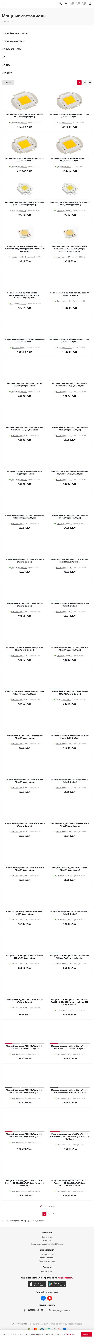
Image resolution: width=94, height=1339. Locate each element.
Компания (47, 1232)
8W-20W (6, 65)
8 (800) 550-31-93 (35, 1310)
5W (3, 57)
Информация (47, 1249)
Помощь (47, 1267)
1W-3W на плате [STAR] (13, 41)
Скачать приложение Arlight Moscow (47, 1244)
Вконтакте (43, 1298)
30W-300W (7, 73)
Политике (70, 1334)
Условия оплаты (47, 1254)
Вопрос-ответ (47, 1271)
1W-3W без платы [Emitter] (15, 33)
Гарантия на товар (47, 1261)
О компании (47, 1237)
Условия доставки (47, 1257)
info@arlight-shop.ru (61, 1310)
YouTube (49, 1298)
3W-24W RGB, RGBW (11, 49)
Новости (47, 1240)
